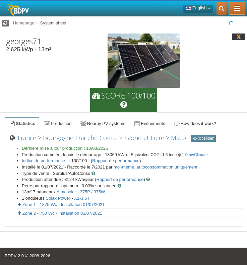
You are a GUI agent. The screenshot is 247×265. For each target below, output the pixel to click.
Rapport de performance (115, 160)
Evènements (149, 123)
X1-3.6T (81, 198)
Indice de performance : (45, 160)
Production (57, 123)
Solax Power (58, 198)
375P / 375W (92, 191)
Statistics (21, 123)
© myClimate (196, 154)
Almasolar (66, 191)
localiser (203, 138)
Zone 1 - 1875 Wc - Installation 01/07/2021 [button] (61, 204)
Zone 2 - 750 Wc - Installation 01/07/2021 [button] (60, 213)
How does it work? (195, 123)
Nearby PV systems (102, 123)
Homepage (24, 22)
